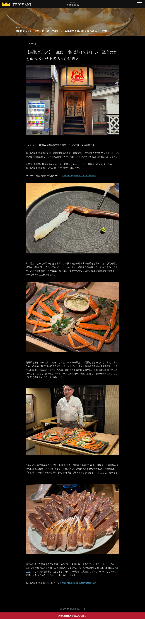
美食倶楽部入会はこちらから (72, 615)
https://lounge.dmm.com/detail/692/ (79, 175)
